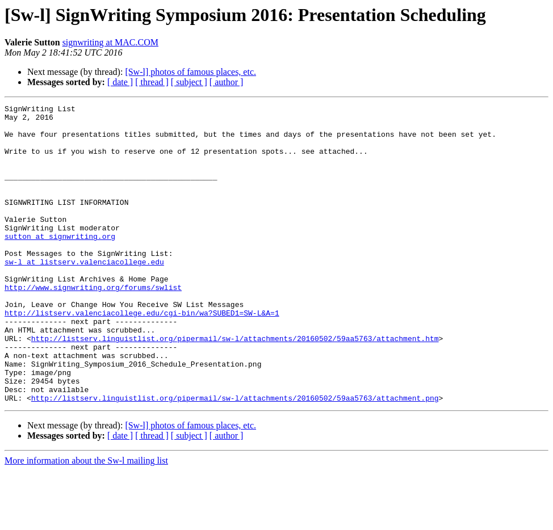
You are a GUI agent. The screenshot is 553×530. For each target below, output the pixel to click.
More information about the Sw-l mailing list (86, 520)
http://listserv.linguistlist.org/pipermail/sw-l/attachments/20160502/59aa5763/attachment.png (235, 457)
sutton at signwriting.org (60, 263)
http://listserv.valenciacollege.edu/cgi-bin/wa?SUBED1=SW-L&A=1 (142, 355)
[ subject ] (189, 82)
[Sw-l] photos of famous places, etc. (190, 72)
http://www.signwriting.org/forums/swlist (93, 324)
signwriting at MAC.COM (110, 42)
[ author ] (227, 82)
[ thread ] (152, 82)
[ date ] (120, 82)
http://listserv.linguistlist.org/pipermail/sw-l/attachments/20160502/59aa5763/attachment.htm (235, 386)
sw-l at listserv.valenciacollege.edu (84, 294)
